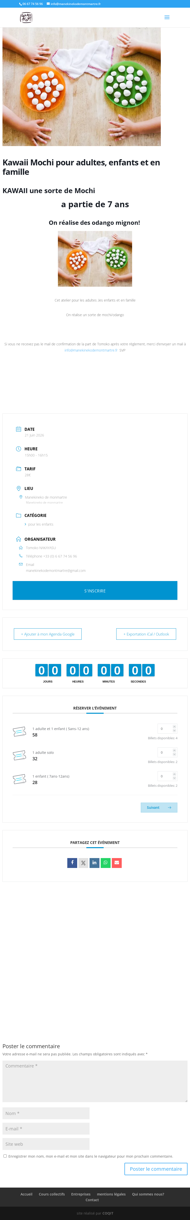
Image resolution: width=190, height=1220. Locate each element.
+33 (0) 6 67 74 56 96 (60, 556)
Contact (92, 1199)
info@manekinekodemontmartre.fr (91, 350)
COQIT (107, 1213)
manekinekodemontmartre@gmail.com (56, 570)
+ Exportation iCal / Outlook (146, 634)
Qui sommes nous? (148, 1194)
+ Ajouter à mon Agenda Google (47, 634)
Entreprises (81, 1194)
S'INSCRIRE (95, 591)
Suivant (159, 807)
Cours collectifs (52, 1194)
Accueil (26, 1194)
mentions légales (111, 1194)
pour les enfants (39, 524)
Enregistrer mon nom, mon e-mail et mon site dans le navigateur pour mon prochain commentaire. (90, 1156)
